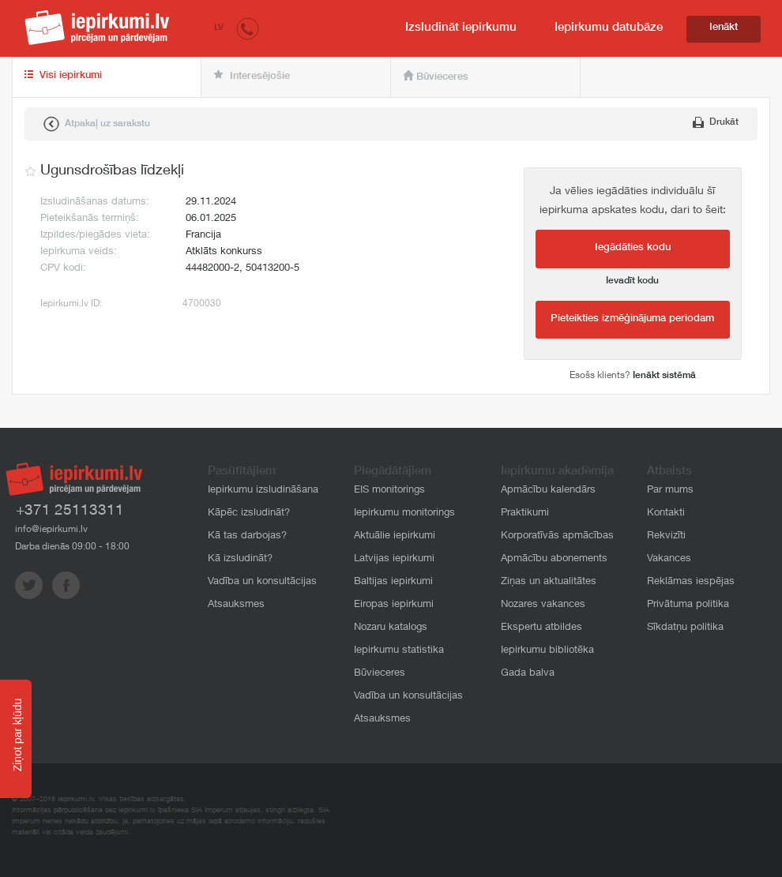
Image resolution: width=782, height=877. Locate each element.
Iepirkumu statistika (399, 651)
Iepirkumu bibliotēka (547, 651)
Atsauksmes (236, 605)
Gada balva (528, 674)
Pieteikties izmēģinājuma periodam (632, 319)
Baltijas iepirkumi (393, 582)
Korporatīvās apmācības (557, 536)
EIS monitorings (389, 490)
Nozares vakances (543, 605)
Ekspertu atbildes (541, 628)
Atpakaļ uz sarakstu (96, 124)
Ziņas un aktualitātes (548, 582)
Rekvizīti (666, 536)
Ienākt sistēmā (664, 375)
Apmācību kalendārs (548, 490)
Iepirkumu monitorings (404, 513)
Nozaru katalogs (390, 628)
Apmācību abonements (554, 559)
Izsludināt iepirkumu (461, 28)
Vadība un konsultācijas (262, 582)
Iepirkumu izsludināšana (263, 490)
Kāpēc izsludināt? (249, 513)
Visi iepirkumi (63, 75)
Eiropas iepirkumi (394, 605)
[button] (247, 28)
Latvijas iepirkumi (394, 559)
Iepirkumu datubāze (609, 28)
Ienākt (723, 28)
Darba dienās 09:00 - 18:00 (72, 547)
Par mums (670, 490)
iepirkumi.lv (97, 27)
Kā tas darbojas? (247, 536)
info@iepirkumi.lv (51, 529)
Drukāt (716, 122)
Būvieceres (435, 76)
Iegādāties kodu (633, 248)
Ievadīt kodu (632, 281)
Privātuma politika (688, 605)
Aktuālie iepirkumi (394, 536)
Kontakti (666, 513)
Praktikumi (525, 513)
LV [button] (219, 28)
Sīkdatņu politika (685, 628)
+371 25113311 (70, 511)
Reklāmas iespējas (691, 582)
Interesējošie (251, 75)
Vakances (669, 559)
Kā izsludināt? (240, 559)
